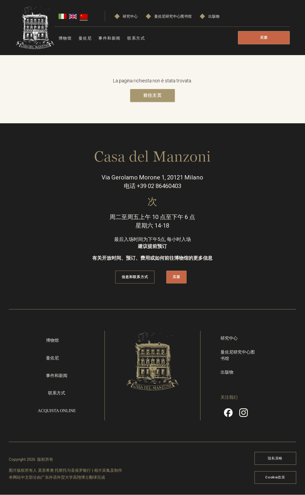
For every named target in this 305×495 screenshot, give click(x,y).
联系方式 (136, 38)
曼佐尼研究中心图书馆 (173, 16)
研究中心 (130, 16)
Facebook (228, 414)
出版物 (213, 16)
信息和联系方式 (135, 277)
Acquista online (57, 410)
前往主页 (152, 95)
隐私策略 (275, 458)
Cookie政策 (275, 477)
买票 (264, 38)
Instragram (243, 414)
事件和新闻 (109, 38)
